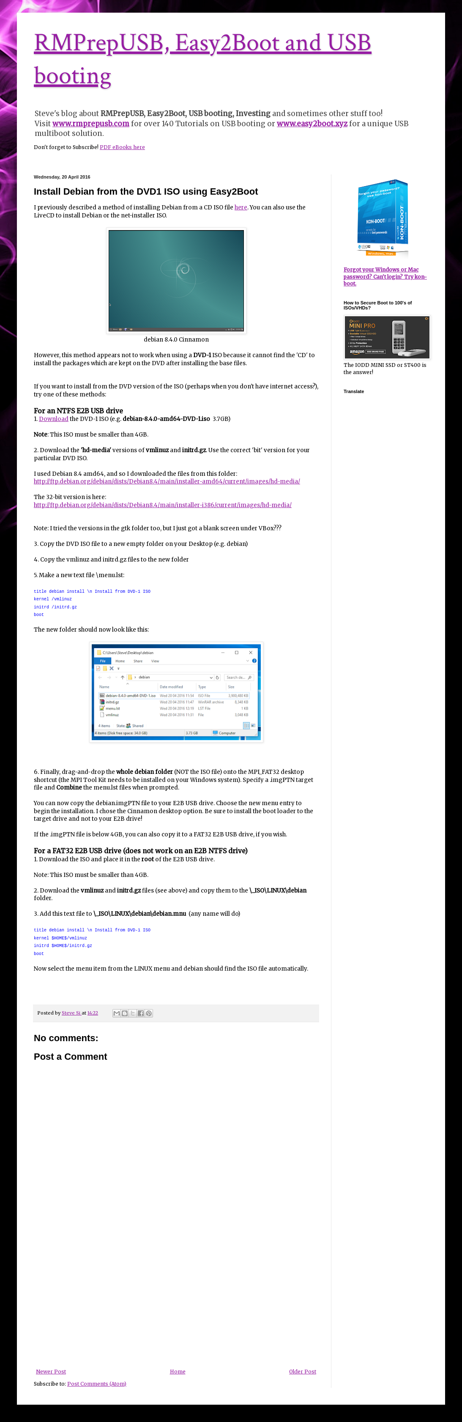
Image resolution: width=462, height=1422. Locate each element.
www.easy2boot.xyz (312, 123)
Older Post (302, 1371)
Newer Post (51, 1371)
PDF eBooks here (122, 147)
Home (178, 1371)
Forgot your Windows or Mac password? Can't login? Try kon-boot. (385, 276)
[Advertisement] (176, 1305)
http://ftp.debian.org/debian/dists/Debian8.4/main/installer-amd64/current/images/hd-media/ (167, 481)
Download (53, 419)
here (241, 207)
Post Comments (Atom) (96, 1384)
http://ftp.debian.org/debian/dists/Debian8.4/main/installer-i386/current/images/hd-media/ (163, 505)
